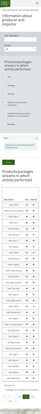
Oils (7, 77)
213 (19, 397)
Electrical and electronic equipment (15, 103)
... (13, 397)
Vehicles (9, 94)
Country (7, 45)
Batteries (9, 124)
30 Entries (9, 385)
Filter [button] (20, 138)
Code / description (11, 35)
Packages (9, 85)
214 (25, 397)
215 (32, 397)
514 (10, 401)
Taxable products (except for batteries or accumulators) (17, 114)
